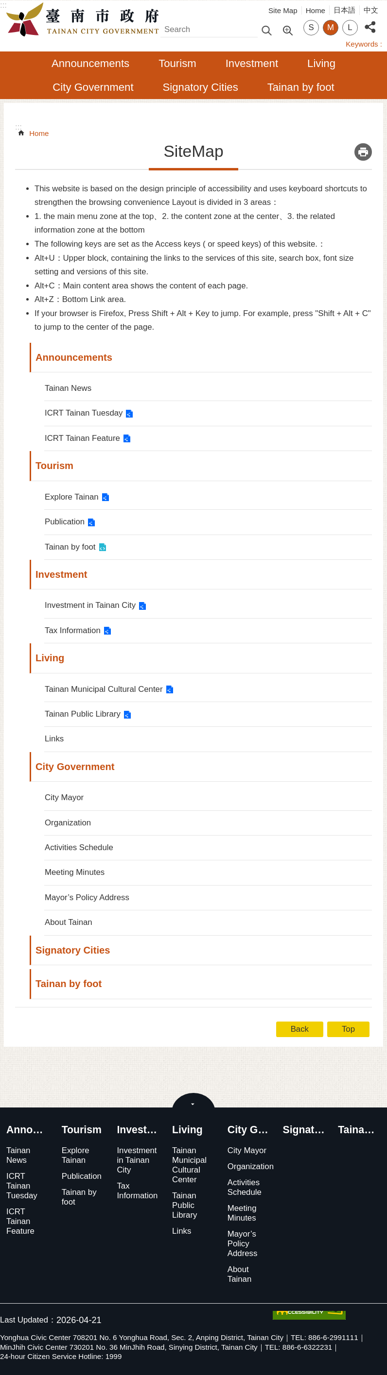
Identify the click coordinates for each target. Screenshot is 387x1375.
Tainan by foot (300, 87)
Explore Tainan (72, 497)
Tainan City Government (85, 19)
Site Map (283, 10)
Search (173, 27)
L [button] (350, 27)
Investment (252, 63)
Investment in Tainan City (90, 605)
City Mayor (64, 797)
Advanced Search (287, 29)
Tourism (177, 63)
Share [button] (370, 21)
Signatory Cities (200, 87)
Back (300, 1029)
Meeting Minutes (75, 872)
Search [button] (266, 29)
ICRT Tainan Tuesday (84, 413)
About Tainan (68, 922)
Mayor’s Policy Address (87, 897)
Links (54, 738)
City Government (93, 87)
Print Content (363, 152)
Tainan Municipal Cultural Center (104, 689)
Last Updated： (28, 1320)
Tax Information (73, 630)
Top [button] (348, 1029)
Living (321, 63)
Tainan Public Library (83, 714)
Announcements (90, 63)
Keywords (362, 44)
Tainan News (68, 388)
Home (315, 10)
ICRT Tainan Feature (82, 438)
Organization (68, 822)
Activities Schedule (79, 847)
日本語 (344, 10)
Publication (65, 521)
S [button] (311, 27)
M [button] (330, 27)
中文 (371, 10)
